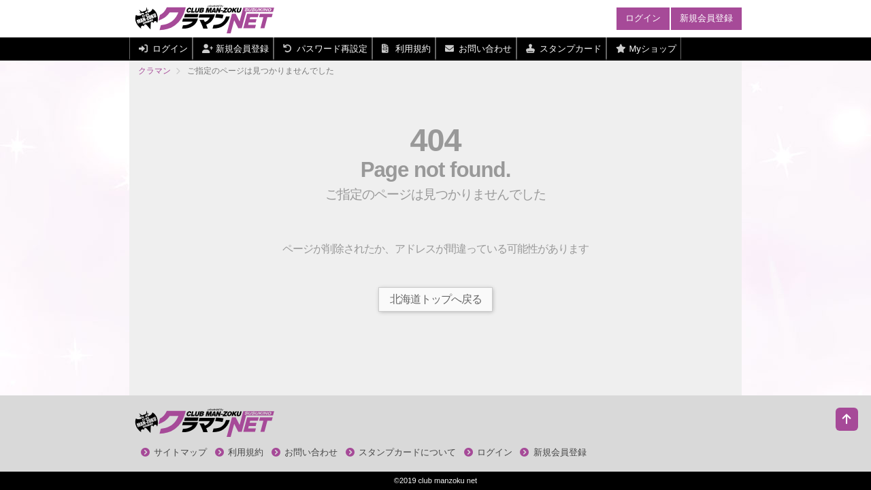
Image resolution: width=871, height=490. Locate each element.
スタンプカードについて (401, 452)
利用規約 (239, 452)
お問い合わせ (305, 452)
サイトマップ (174, 452)
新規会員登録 (706, 18)
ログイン (643, 18)
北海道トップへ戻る (436, 299)
